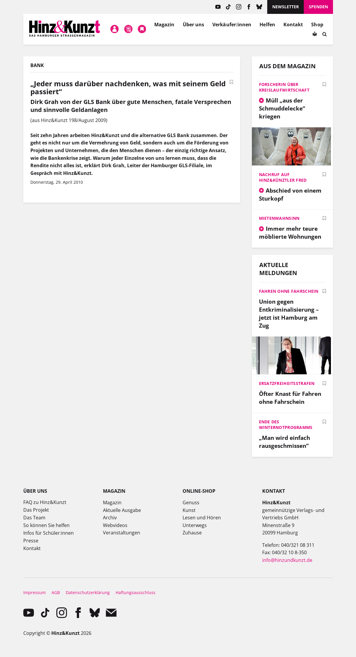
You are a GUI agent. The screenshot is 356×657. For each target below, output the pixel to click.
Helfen (267, 24)
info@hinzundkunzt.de (287, 560)
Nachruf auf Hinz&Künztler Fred (283, 177)
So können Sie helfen (46, 525)
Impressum (34, 592)
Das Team (34, 517)
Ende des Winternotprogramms (286, 424)
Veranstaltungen (121, 532)
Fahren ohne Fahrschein (289, 291)
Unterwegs (195, 525)
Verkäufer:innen (231, 24)
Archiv (110, 517)
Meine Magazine (128, 29)
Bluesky (259, 7)
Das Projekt (36, 510)
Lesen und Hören (202, 517)
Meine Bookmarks (142, 29)
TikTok (228, 7)
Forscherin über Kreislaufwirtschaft (284, 87)
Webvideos (115, 525)
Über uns (193, 24)
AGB (56, 592)
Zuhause (192, 532)
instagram (238, 7)
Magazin (164, 24)
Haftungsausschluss (135, 592)
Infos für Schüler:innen (48, 533)
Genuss (191, 502)
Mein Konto (115, 29)
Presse (30, 540)
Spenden (318, 6)
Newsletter (285, 6)
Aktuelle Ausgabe (122, 510)
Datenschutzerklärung (88, 592)
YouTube (218, 7)
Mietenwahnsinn (279, 218)
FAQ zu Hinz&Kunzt (44, 502)
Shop (317, 24)
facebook (249, 7)
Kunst (189, 510)
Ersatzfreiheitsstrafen (287, 383)
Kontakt (293, 24)
